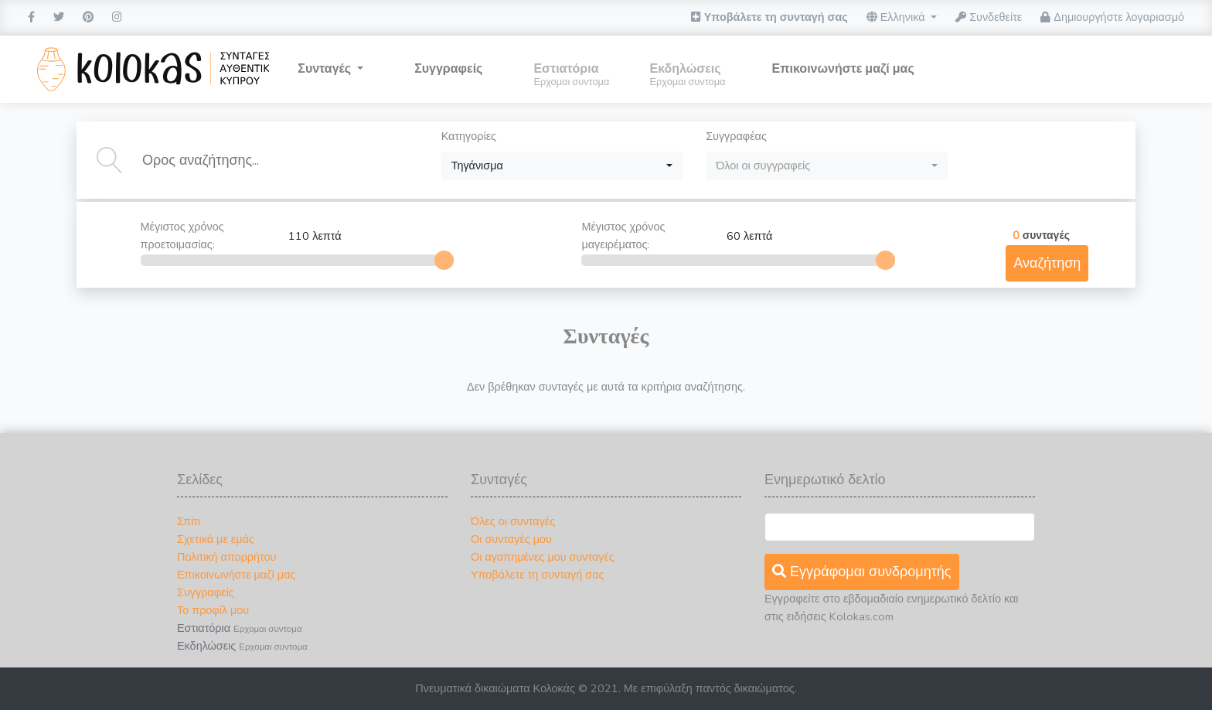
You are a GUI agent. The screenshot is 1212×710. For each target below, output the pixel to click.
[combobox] (562, 166)
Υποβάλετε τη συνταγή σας (769, 17)
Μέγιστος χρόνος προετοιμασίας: (289, 235)
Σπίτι (188, 521)
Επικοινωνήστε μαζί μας (236, 574)
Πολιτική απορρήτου (226, 557)
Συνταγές (326, 68)
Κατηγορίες (468, 136)
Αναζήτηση (1047, 263)
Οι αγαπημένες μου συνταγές (543, 557)
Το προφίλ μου (213, 610)
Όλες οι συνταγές (513, 521)
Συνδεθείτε (988, 17)
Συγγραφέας (736, 136)
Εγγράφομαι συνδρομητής (862, 571)
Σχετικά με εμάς (215, 539)
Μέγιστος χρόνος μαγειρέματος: (726, 235)
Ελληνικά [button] (897, 17)
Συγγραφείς (448, 68)
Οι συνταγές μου (511, 539)
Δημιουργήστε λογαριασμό (1112, 17)
